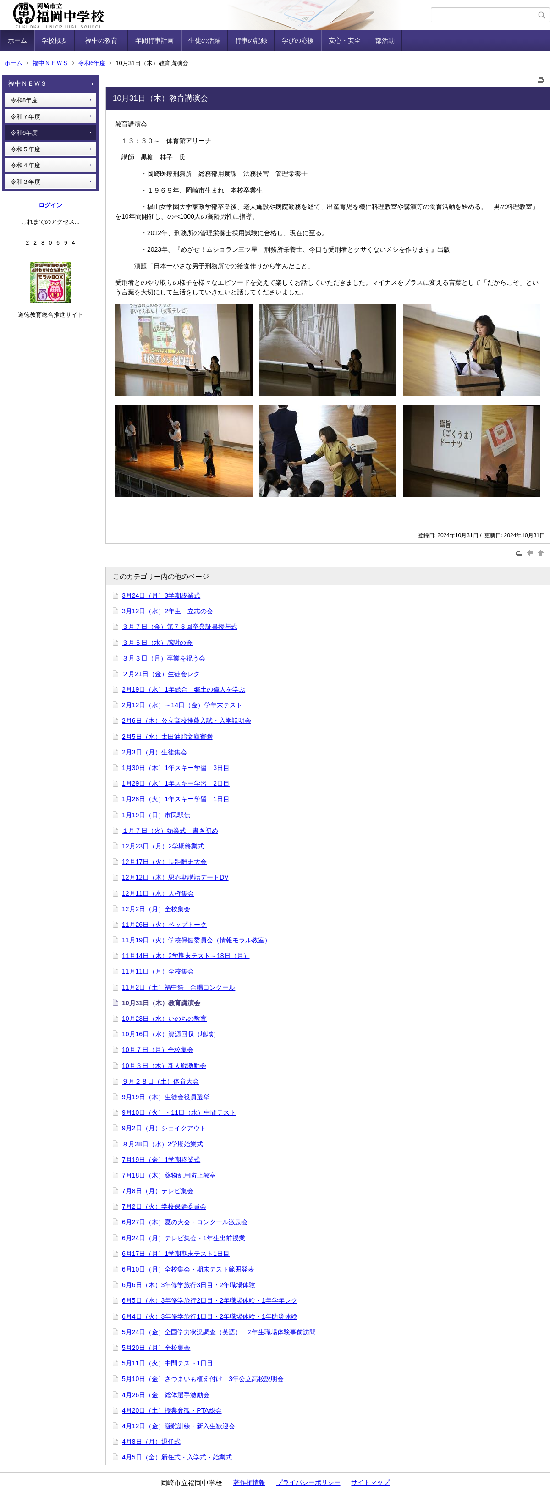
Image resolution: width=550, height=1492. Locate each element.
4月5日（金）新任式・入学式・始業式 (177, 1457)
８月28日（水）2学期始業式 (162, 1144)
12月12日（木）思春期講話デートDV (175, 877)
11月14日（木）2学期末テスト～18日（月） (186, 955)
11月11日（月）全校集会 (158, 971)
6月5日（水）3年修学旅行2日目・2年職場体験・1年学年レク (209, 1300)
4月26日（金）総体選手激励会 (165, 1394)
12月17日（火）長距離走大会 (164, 861)
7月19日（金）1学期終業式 (161, 1159)
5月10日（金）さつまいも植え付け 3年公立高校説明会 (203, 1378)
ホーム (17, 40)
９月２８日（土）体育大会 (160, 1081)
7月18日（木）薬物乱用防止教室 (169, 1175)
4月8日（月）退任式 (151, 1441)
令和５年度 (25, 149)
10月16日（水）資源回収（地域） (171, 1034)
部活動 (385, 40)
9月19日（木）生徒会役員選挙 (165, 1097)
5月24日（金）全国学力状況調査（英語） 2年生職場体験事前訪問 (219, 1332)
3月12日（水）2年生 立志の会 (167, 611)
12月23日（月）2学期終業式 (163, 846)
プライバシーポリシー (308, 1482)
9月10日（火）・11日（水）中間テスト (179, 1112)
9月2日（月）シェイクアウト (164, 1128)
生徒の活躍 (204, 40)
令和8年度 (24, 100)
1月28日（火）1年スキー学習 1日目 (176, 799)
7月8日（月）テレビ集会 (157, 1191)
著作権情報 (249, 1482)
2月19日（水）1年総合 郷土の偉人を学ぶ (183, 689)
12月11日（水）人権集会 (158, 893)
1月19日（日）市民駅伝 (156, 815)
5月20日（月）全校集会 (156, 1347)
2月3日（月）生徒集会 (154, 752)
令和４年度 (25, 165)
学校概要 (54, 40)
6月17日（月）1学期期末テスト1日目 (176, 1253)
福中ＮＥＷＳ (50, 63)
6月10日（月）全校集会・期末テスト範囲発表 (188, 1269)
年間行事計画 (154, 40)
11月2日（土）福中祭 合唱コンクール (178, 987)
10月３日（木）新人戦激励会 (164, 1065)
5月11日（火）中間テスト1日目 (167, 1363)
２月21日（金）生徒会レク (161, 673)
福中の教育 (104, 40)
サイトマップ (370, 1482)
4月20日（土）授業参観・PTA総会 (172, 1410)
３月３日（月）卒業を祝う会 (163, 658)
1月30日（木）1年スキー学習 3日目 (176, 767)
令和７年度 (25, 116)
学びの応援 (298, 40)
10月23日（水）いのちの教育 (164, 1018)
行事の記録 (251, 40)
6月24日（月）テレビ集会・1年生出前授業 (183, 1238)
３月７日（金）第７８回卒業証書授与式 (179, 626)
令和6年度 (91, 63)
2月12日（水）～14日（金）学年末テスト (182, 705)
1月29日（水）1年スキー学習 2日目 (176, 783)
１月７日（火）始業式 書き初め (170, 830)
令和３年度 (25, 181)
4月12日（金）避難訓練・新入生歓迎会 (178, 1426)
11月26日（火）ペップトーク (164, 924)
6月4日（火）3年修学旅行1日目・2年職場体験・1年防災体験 (209, 1316)
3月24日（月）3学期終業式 (161, 595)
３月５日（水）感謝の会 (157, 642)
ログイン (50, 205)
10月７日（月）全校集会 (157, 1049)
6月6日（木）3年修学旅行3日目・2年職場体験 (188, 1284)
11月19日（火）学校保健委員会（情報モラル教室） (196, 940)
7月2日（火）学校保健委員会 (164, 1206)
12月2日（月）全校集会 (156, 909)
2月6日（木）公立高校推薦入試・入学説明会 (186, 720)
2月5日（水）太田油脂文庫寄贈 (167, 736)
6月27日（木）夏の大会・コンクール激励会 (185, 1222)
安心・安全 (345, 40)
